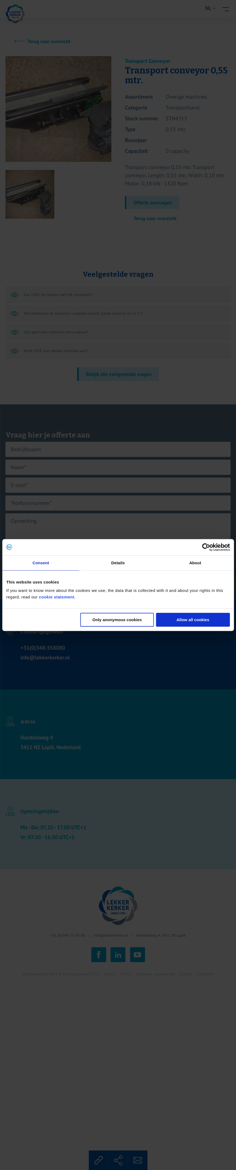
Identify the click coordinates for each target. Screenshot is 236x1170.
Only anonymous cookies (117, 619)
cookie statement (56, 597)
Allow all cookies (193, 619)
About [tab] (195, 562)
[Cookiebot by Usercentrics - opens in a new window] (206, 547)
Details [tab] (118, 562)
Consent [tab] (41, 562)
